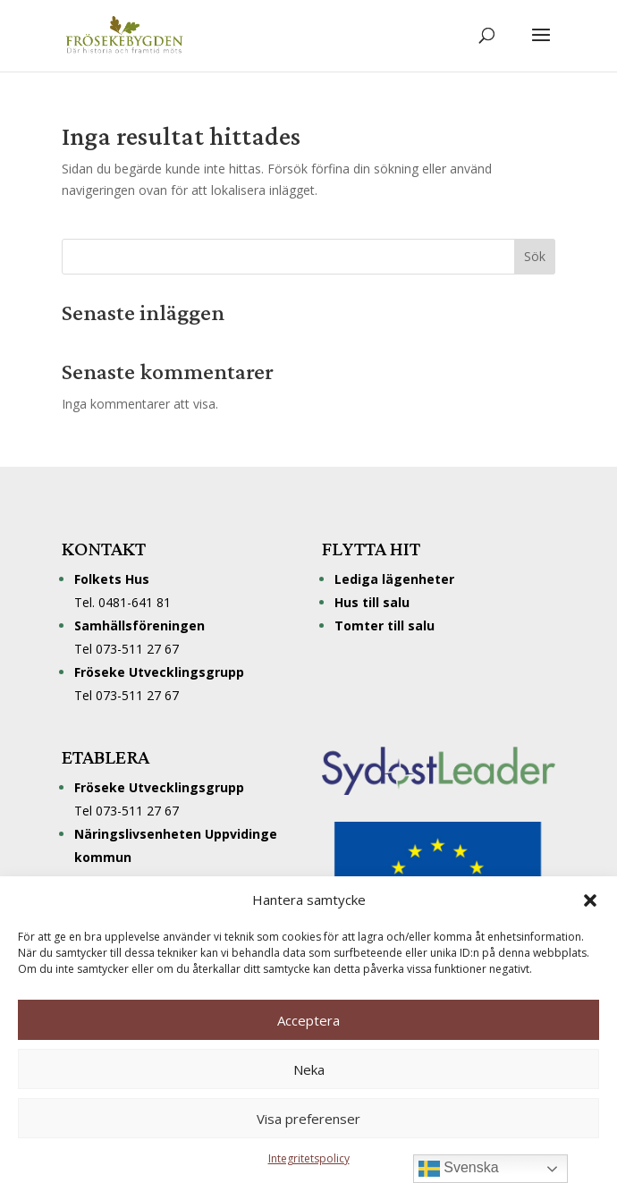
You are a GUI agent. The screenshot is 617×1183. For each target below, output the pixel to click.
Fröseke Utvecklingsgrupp (159, 787)
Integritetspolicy (309, 1158)
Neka (309, 1069)
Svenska (458, 1168)
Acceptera (308, 1020)
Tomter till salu (384, 625)
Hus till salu (372, 602)
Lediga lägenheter (394, 578)
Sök (534, 256)
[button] (590, 900)
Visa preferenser (308, 1119)
